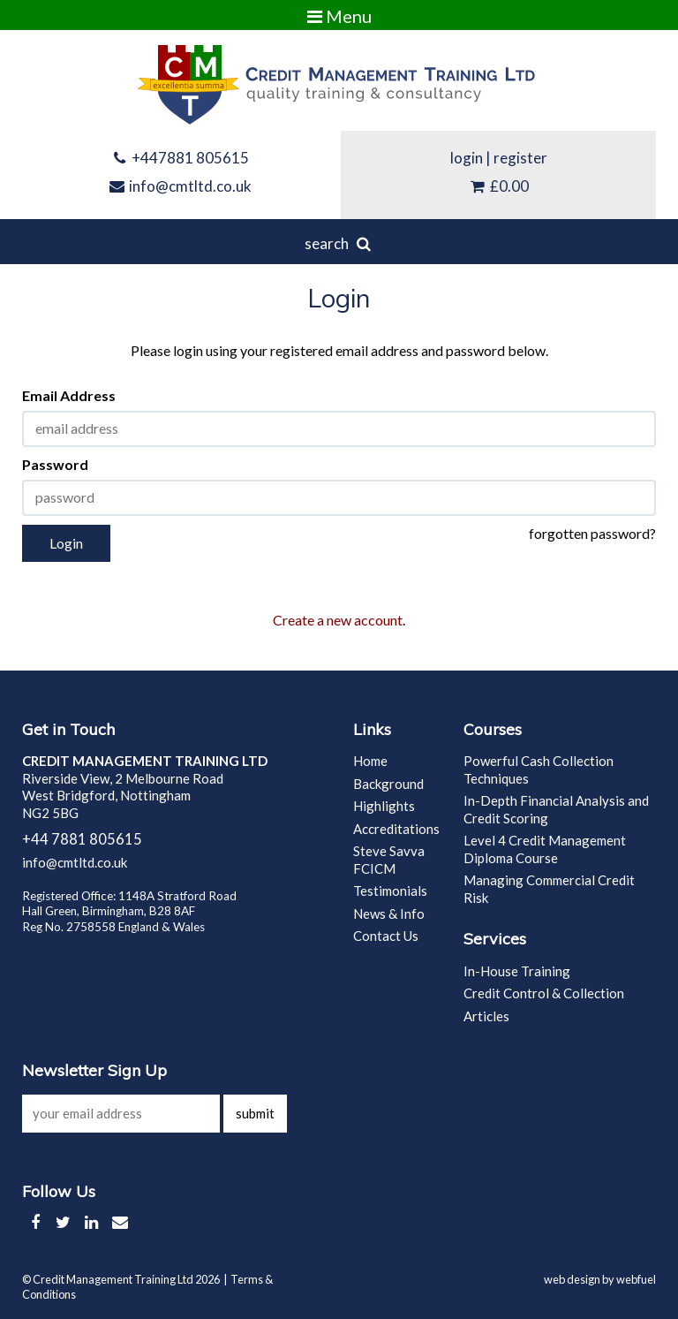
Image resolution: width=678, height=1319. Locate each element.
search (339, 243)
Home (370, 761)
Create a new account (338, 619)
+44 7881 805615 (82, 839)
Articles (486, 1016)
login (466, 157)
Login (66, 542)
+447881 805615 (180, 157)
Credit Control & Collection (543, 993)
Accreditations (396, 829)
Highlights (384, 806)
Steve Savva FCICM (389, 859)
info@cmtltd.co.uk (180, 186)
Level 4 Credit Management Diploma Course (544, 849)
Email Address (69, 395)
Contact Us (385, 936)
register (520, 157)
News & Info (389, 913)
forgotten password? (592, 533)
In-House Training (516, 971)
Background (388, 784)
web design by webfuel (600, 1279)
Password (55, 464)
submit (255, 1113)
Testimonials (390, 890)
